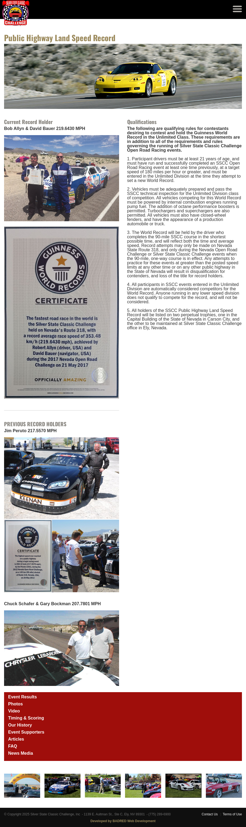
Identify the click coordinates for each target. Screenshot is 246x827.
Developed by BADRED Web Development (123, 821)
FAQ (12, 746)
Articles (16, 739)
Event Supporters (26, 732)
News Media (20, 753)
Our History (20, 725)
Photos (15, 704)
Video (14, 711)
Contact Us (210, 814)
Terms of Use (232, 814)
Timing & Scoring (26, 718)
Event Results (22, 697)
